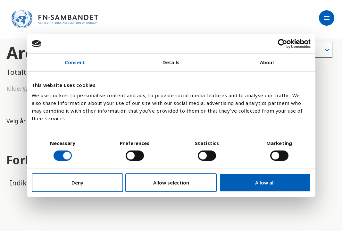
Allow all (265, 182)
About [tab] (267, 62)
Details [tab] (171, 62)
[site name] (55, 19)
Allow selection (171, 182)
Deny (77, 182)
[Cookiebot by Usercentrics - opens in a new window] (282, 43)
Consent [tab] (75, 62)
